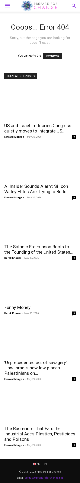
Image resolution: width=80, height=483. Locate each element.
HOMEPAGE (52, 55)
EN (36, 464)
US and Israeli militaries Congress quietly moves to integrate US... (37, 128)
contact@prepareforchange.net (44, 478)
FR (45, 464)
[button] (74, 6)
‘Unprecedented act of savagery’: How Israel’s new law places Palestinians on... (36, 368)
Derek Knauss (12, 257)
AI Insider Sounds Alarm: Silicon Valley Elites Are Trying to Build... (37, 189)
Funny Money (17, 307)
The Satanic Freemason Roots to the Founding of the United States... (38, 249)
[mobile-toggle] (7, 6)
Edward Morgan (14, 136)
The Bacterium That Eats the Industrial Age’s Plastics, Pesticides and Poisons (39, 434)
